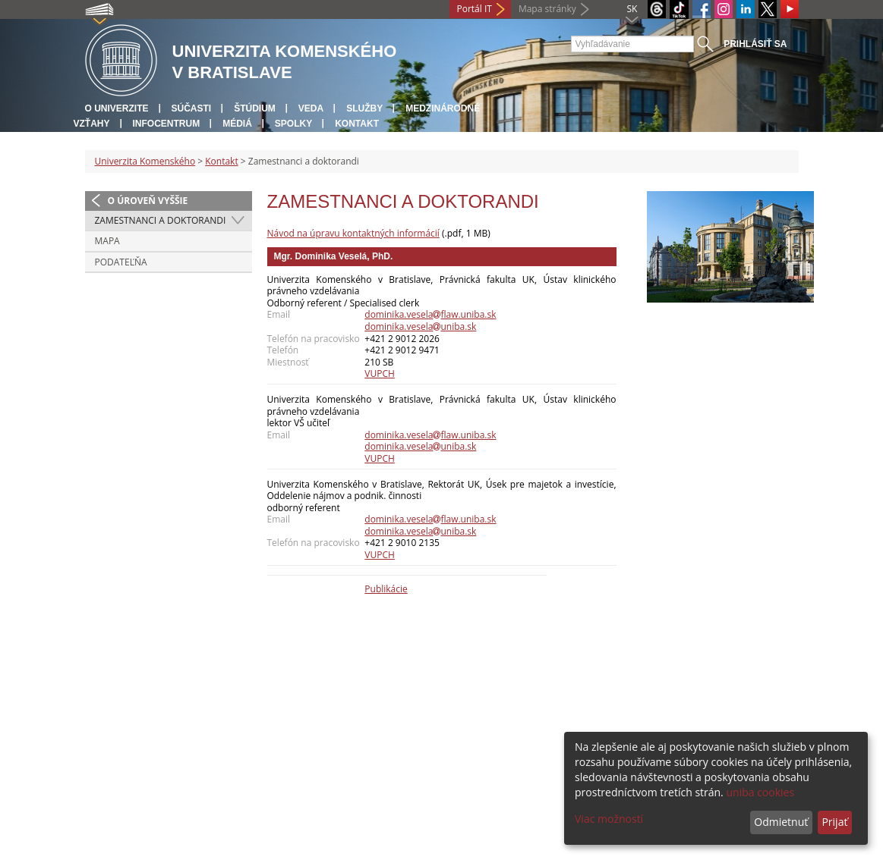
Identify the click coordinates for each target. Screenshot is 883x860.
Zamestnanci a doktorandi (160, 220)
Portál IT (474, 8)
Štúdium (255, 108)
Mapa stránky (547, 8)
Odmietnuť (781, 821)
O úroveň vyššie (148, 200)
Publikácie (385, 588)
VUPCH (379, 373)
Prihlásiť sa (755, 44)
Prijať (834, 821)
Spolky (293, 123)
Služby (364, 108)
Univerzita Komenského (145, 161)
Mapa (107, 240)
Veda (310, 108)
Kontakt (357, 123)
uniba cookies (760, 792)
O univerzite (117, 108)
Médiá (237, 123)
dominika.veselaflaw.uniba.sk (430, 314)
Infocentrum (166, 123)
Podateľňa (121, 262)
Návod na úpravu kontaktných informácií (353, 233)
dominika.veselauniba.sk (420, 326)
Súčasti (192, 108)
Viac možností (609, 818)
